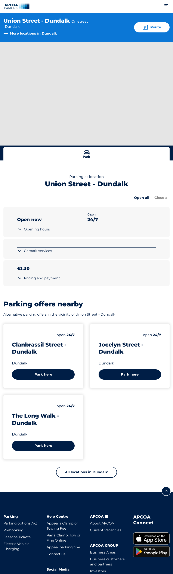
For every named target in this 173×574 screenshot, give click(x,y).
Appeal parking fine (63, 547)
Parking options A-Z (20, 523)
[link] (151, 538)
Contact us (56, 554)
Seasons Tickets (17, 537)
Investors (98, 571)
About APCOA (102, 523)
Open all (141, 198)
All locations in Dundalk (86, 472)
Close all (162, 198)
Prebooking (13, 530)
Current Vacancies (105, 530)
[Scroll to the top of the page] (166, 491)
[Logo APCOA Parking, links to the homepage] (17, 6)
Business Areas (103, 552)
